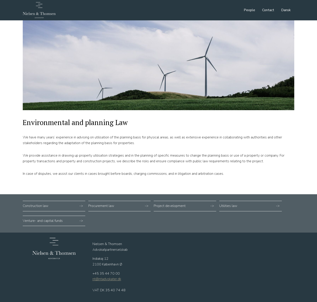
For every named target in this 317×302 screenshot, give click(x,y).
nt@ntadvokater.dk (106, 279)
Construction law (35, 205)
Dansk (286, 10)
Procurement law (101, 205)
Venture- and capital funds (43, 220)
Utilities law (228, 205)
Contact (268, 10)
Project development (170, 205)
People (249, 10)
